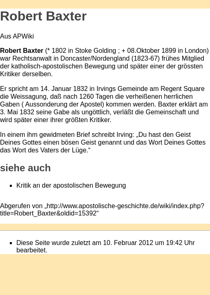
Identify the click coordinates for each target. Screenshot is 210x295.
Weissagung (29, 96)
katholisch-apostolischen (47, 66)
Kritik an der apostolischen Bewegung (71, 185)
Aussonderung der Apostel (63, 104)
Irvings (106, 88)
